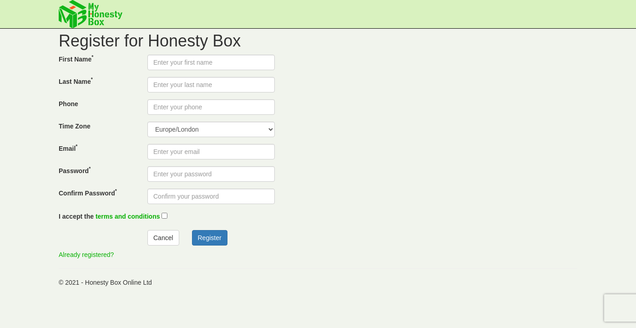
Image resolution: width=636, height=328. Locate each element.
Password (75, 170)
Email (68, 148)
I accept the (109, 216)
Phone (68, 104)
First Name (76, 59)
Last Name (76, 81)
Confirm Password (88, 193)
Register (210, 237)
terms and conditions (128, 216)
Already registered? (86, 254)
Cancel (163, 237)
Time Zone (75, 126)
